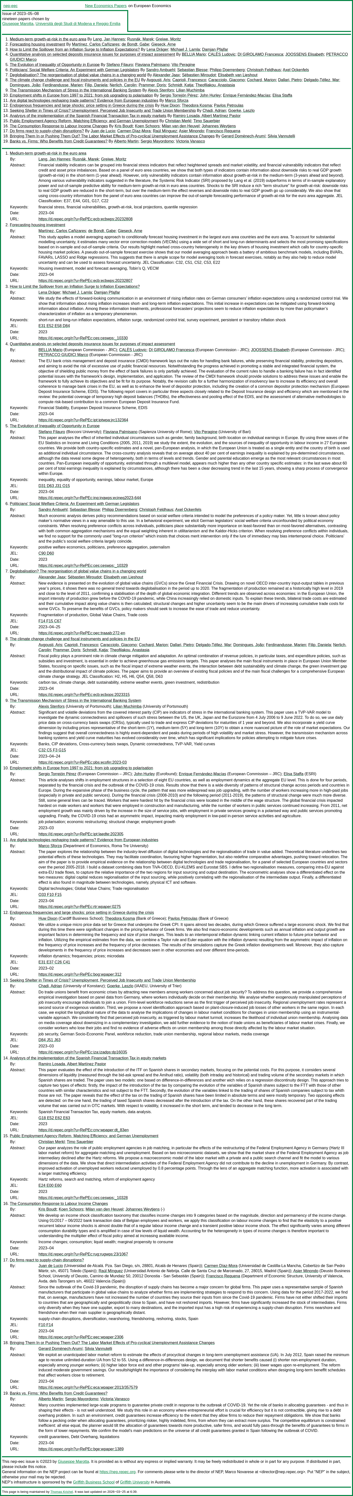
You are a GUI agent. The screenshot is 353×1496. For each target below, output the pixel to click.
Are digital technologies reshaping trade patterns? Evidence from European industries (84, 100)
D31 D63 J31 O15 (54, 486)
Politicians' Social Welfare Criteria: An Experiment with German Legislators (74, 70)
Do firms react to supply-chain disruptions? (47, 131)
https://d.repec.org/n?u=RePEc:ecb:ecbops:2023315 (84, 695)
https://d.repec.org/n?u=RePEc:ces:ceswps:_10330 (83, 338)
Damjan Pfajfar (215, 49)
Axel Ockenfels (296, 70)
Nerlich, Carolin (123, 85)
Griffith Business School (94, 1482)
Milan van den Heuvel (181, 126)
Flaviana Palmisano (152, 65)
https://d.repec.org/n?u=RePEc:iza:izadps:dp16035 (82, 1052)
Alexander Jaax (166, 75)
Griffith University (135, 1482)
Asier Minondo (191, 131)
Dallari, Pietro (290, 80)
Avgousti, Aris (158, 80)
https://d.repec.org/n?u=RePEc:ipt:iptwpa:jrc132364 (83, 420)
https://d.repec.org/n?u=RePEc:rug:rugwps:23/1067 (83, 1254)
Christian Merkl (178, 121)
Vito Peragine (183, 65)
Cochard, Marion (261, 80)
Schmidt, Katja (180, 85)
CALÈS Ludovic (221, 54)
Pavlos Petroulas (228, 105)
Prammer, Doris (152, 85)
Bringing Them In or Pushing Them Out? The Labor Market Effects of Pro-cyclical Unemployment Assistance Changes (112, 136)
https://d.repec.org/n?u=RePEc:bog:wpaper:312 (79, 974)
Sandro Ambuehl (160, 70)
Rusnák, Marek (140, 39)
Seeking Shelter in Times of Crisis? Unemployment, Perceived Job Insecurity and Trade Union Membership (103, 110)
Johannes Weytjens (219, 126)
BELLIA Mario (194, 54)
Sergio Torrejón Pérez (179, 95)
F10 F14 (45, 1325)
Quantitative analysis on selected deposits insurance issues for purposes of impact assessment (92, 54)
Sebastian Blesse (192, 70)
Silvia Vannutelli (281, 136)
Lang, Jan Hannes (109, 39)
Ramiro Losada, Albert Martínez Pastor (207, 116)
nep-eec (10, 6)
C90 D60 (46, 553)
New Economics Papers (106, 6)
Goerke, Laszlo (241, 110)
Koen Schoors (147, 126)
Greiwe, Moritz (168, 39)
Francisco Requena (223, 131)
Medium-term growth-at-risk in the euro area (48, 39)
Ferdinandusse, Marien (62, 85)
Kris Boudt (124, 126)
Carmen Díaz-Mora (134, 131)
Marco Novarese (239, 1472)
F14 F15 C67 (49, 621)
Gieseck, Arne (163, 44)
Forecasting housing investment (37, 44)
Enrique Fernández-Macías (246, 95)
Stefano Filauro (119, 65)
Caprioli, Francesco (189, 80)
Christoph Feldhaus (264, 70)
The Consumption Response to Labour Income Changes (59, 126)
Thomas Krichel (61, 1492)
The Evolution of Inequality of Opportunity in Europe (55, 65)
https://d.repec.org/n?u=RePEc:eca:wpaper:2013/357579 (88, 1387)
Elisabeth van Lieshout (237, 75)
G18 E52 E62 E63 (54, 1118)
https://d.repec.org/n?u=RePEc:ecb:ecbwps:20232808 (85, 219)
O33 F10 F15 (50, 895)
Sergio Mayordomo (157, 141)
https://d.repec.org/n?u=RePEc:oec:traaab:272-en (81, 633)
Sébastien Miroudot (199, 75)
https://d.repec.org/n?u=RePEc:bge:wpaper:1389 (81, 1449)
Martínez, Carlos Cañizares (95, 44)
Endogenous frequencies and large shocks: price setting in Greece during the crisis (82, 105)
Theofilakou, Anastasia (215, 85)
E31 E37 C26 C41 (54, 962)
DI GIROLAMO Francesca (260, 54)
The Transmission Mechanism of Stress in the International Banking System (75, 90)
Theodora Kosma (197, 105)
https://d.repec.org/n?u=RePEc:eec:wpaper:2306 (80, 1337)
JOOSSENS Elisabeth (304, 54)
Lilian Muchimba (190, 90)
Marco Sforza (176, 100)
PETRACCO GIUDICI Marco (63, 355)
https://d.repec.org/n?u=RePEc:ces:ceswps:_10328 (83, 1198)
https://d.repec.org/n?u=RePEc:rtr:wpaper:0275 (79, 907)
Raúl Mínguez (165, 131)
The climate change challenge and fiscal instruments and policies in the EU (75, 80)
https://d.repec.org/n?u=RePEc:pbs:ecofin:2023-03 (82, 762)
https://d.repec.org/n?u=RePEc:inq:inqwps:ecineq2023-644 (89, 498)
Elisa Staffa (282, 95)
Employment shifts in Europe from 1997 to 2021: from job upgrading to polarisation (81, 95)
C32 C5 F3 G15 (52, 750)
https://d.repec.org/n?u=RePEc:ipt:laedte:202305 (80, 834)
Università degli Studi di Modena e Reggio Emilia (78, 24)
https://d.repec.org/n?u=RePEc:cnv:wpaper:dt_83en (83, 1130)
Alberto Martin (126, 141)
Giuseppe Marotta (17, 24)
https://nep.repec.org (118, 1472)
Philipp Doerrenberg (227, 70)
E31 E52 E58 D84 (54, 326)
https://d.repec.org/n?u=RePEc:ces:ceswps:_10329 (83, 565)
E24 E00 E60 (50, 1185)
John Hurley (210, 95)
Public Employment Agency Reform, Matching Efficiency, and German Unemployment (84, 121)
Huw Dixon (170, 105)
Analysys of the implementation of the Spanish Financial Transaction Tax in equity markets (88, 116)
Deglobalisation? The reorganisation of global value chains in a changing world (78, 75)
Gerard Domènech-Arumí (243, 136)
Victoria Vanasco (190, 141)
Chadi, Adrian (214, 110)
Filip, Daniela (96, 85)
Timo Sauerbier (206, 121)
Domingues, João (25, 85)
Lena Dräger (157, 49)
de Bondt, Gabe (135, 44)
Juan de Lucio (103, 131)
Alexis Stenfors (161, 90)
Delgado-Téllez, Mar (321, 80)
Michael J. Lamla (185, 49)
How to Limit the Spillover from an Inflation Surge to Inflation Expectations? (75, 49)
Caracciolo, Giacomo (226, 80)
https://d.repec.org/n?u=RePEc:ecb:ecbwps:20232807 (85, 281)
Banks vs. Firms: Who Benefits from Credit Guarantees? (58, 141)
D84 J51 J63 (49, 1040)
